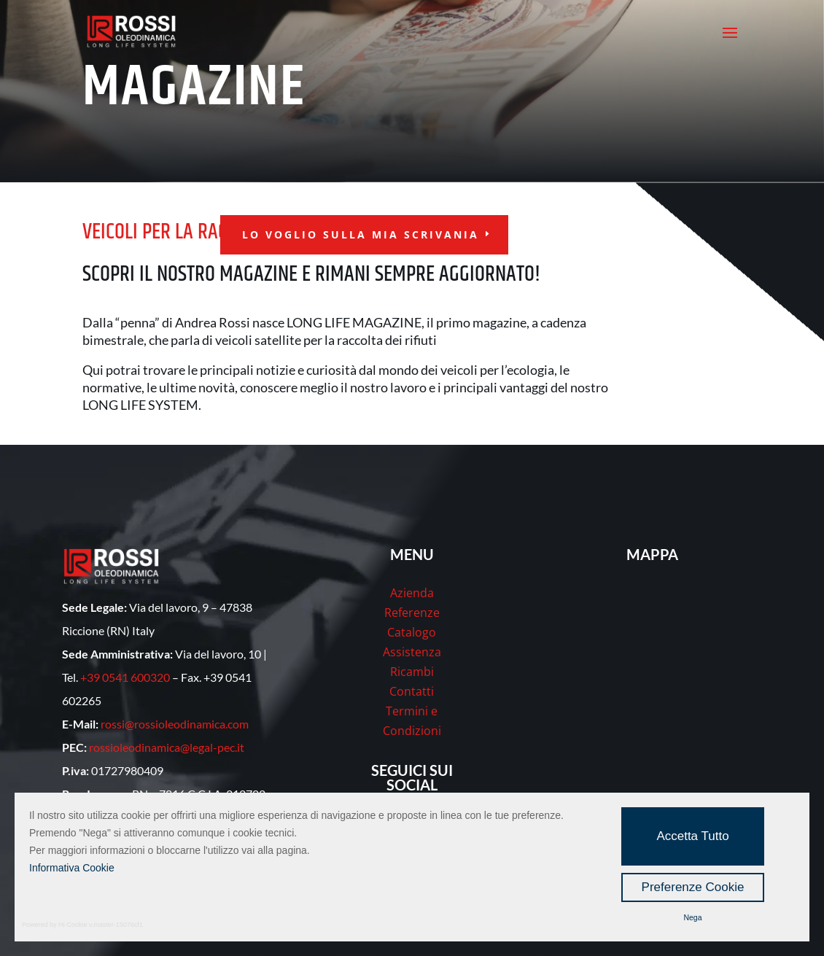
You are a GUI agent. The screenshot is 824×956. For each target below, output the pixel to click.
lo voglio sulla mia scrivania (360, 234)
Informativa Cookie (71, 868)
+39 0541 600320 (125, 677)
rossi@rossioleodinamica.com (175, 724)
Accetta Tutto (692, 836)
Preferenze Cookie (693, 887)
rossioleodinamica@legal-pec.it (166, 747)
